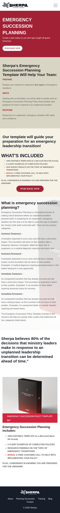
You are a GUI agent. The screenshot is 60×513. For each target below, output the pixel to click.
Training (41, 499)
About (10, 499)
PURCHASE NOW (12, 48)
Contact (29, 502)
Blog (50, 499)
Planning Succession (25, 499)
